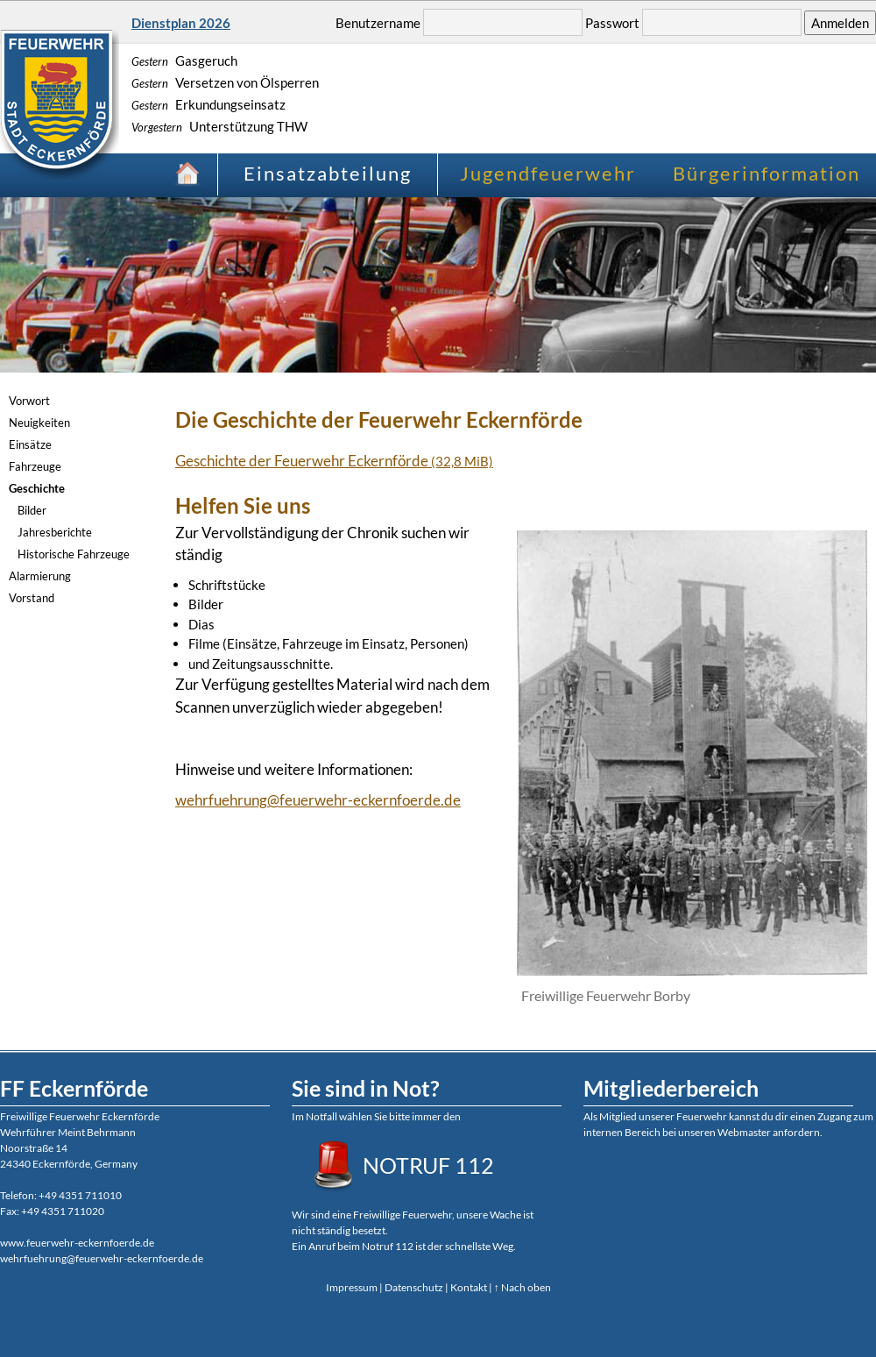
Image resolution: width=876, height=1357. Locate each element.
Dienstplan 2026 (180, 23)
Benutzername (378, 23)
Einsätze (30, 444)
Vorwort (29, 401)
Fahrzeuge (35, 466)
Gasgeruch (184, 60)
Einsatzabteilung (328, 173)
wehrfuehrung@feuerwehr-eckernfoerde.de (318, 800)
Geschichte (37, 488)
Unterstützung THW (219, 126)
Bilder (32, 510)
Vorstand (31, 598)
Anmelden (840, 23)
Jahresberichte (55, 532)
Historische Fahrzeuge (74, 554)
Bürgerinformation (766, 173)
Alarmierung (40, 576)
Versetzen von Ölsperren (225, 82)
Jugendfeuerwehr (548, 173)
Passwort (612, 23)
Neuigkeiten (39, 423)
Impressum (352, 1287)
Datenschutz (414, 1287)
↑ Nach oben (522, 1287)
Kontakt (468, 1287)
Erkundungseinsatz (208, 104)
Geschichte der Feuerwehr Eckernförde (334, 460)
